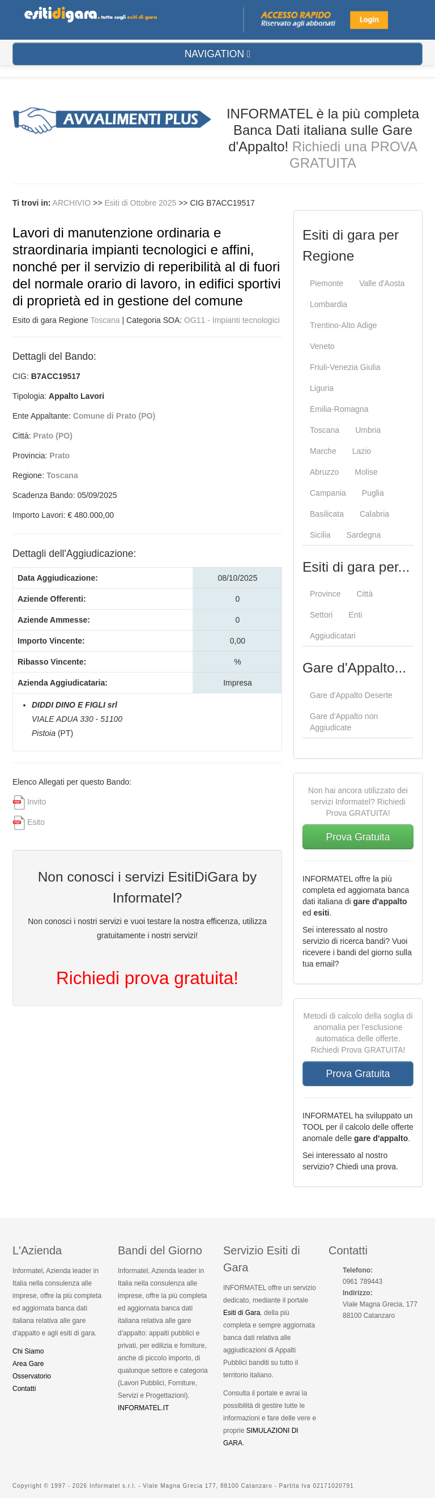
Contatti (24, 1389)
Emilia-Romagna (339, 409)
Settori (321, 614)
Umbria (368, 430)
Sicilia (320, 534)
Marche (323, 451)
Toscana (105, 320)
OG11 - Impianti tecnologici (232, 320)
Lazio (361, 451)
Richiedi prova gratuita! (147, 978)
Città (364, 593)
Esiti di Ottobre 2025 (141, 202)
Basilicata (327, 513)
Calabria (374, 513)
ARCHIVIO (72, 202)
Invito (36, 801)
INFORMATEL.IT (143, 1408)
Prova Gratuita (358, 836)
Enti (355, 614)
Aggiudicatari (333, 635)
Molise (366, 471)
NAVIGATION (218, 53)
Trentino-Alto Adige (343, 325)
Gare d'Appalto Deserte (351, 695)
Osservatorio (31, 1376)
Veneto (322, 346)
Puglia (373, 492)
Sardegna (364, 534)
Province (325, 593)
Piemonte (326, 283)
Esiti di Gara (241, 1313)
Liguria (322, 388)
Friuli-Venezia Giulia (345, 367)
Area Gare (28, 1364)
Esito (36, 822)
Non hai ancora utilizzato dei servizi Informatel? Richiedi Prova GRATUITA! (358, 802)
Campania (328, 492)
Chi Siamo (28, 1351)
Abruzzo (324, 471)
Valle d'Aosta (381, 283)
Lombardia (328, 304)
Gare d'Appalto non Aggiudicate (344, 722)
